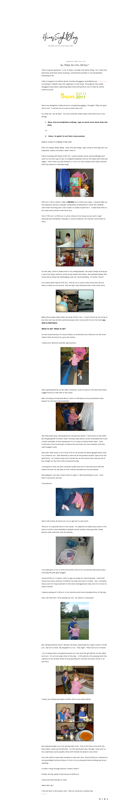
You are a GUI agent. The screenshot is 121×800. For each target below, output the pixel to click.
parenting (70, 61)
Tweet (44, 794)
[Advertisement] (56, 18)
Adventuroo (102, 81)
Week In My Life (79, 61)
